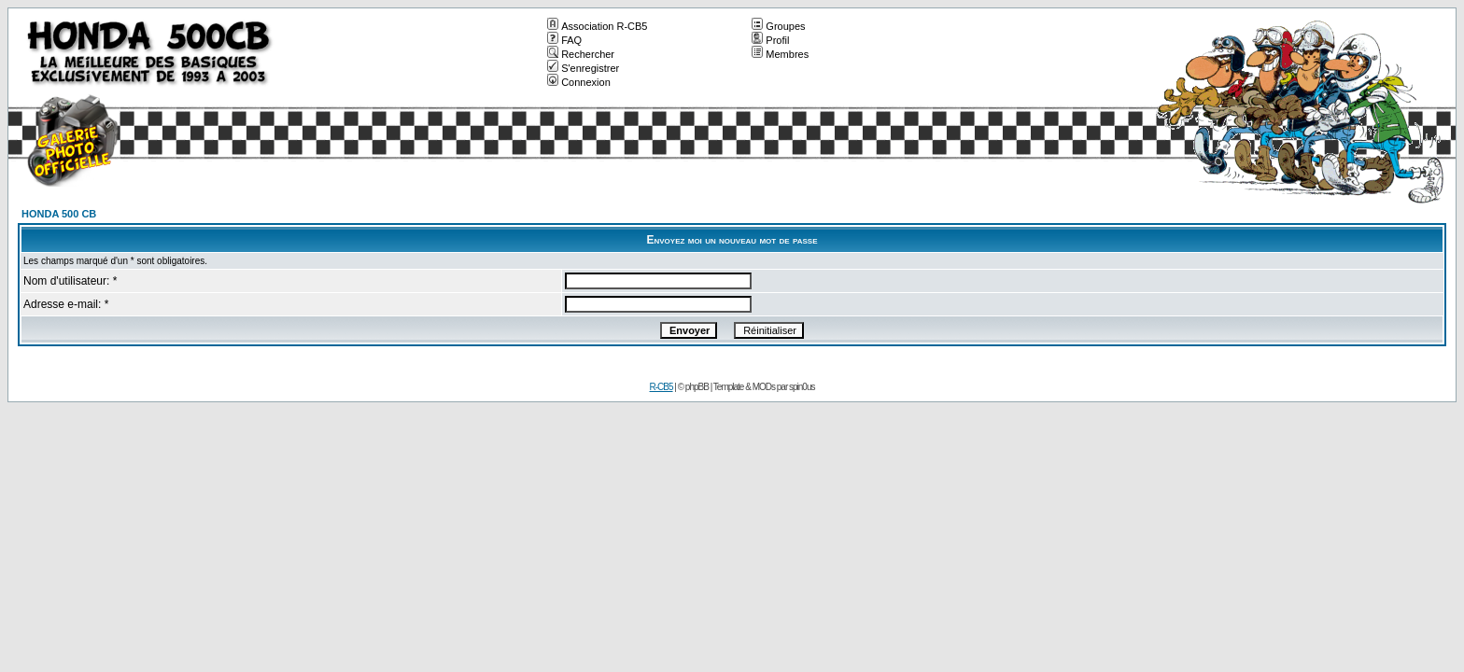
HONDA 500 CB (58, 213)
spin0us (801, 387)
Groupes (778, 26)
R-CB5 (661, 387)
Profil (770, 40)
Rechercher (580, 54)
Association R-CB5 (597, 26)
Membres (780, 54)
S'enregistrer (583, 68)
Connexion (579, 82)
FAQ (564, 40)
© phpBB (693, 387)
